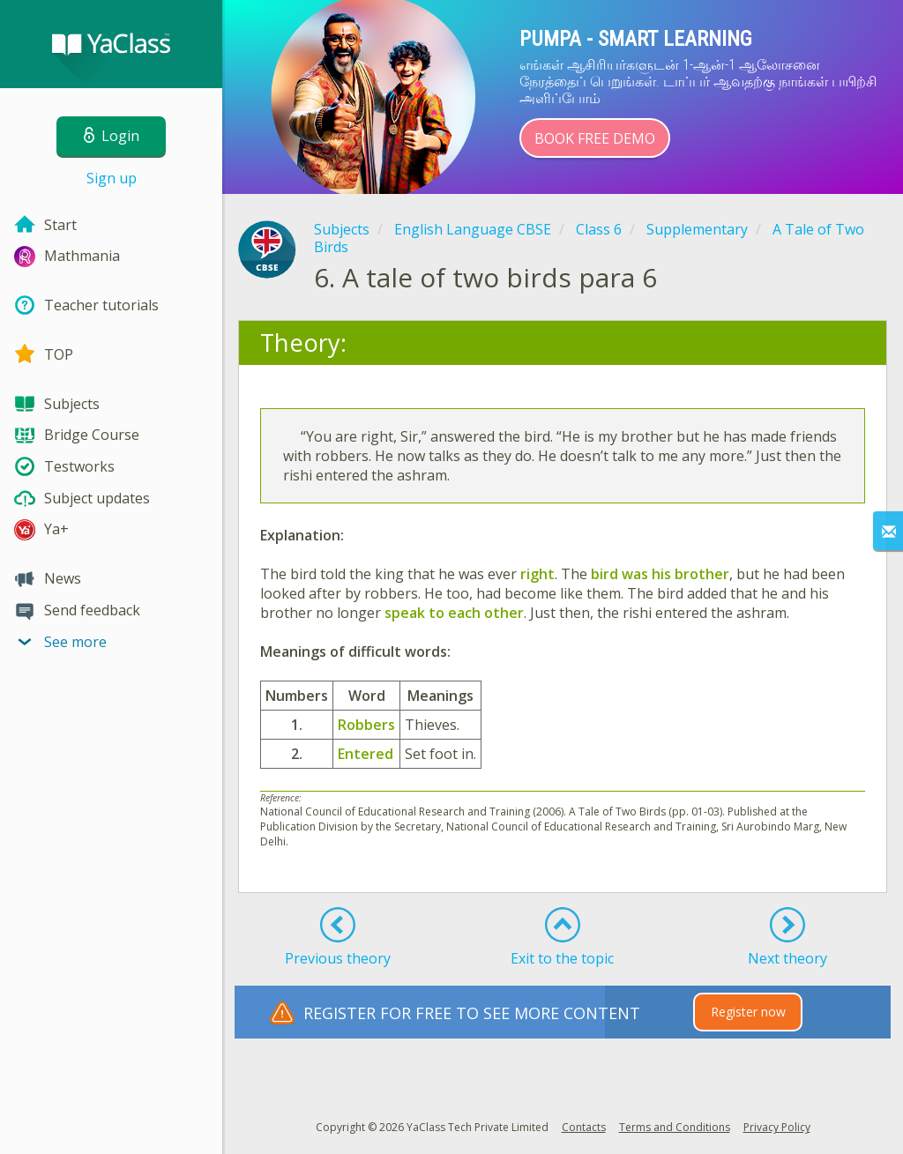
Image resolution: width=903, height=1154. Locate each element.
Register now (748, 1011)
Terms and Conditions (674, 1127)
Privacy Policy (776, 1127)
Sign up (111, 178)
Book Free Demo (594, 138)
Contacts (584, 1127)
